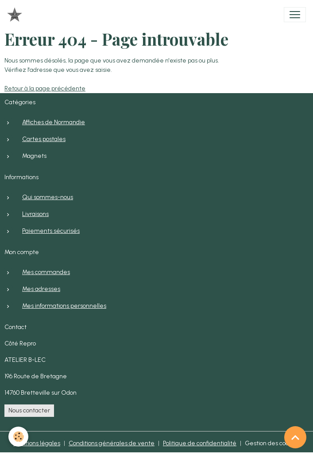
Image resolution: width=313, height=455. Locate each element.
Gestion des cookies (272, 443)
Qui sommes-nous (47, 197)
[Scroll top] (295, 437)
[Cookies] (19, 437)
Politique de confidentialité (199, 443)
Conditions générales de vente (112, 443)
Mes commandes (46, 272)
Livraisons (35, 214)
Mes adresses (41, 289)
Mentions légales (36, 443)
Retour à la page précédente (44, 88)
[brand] (16, 14)
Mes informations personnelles (64, 306)
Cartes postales (44, 139)
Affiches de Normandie (53, 122)
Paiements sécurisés (51, 231)
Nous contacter (29, 410)
